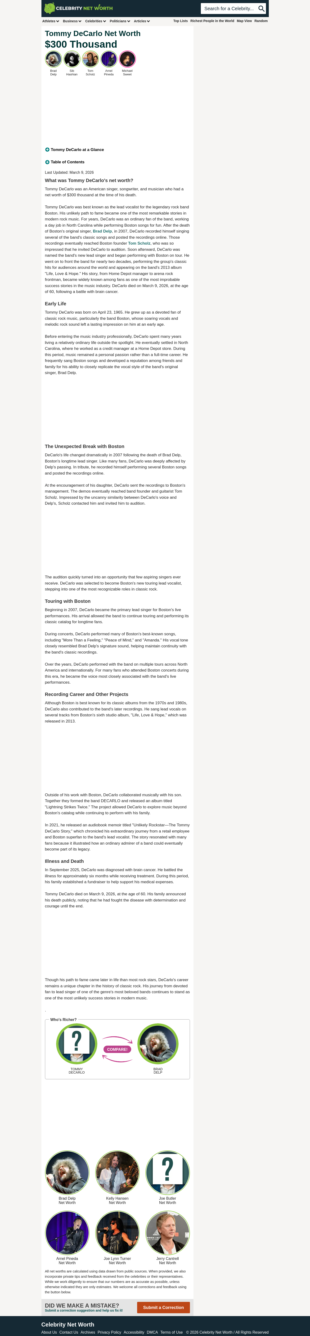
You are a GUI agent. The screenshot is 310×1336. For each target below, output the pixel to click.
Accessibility (134, 1332)
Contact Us (68, 1332)
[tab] (117, 150)
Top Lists (180, 21)
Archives (88, 1332)
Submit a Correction (163, 1307)
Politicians (120, 21)
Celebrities (96, 21)
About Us (49, 1332)
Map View (244, 21)
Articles (142, 21)
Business (72, 21)
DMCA (152, 1332)
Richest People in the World (212, 21)
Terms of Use (171, 1332)
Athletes (51, 21)
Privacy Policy (109, 1332)
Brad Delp (102, 231)
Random (261, 21)
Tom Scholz (139, 243)
